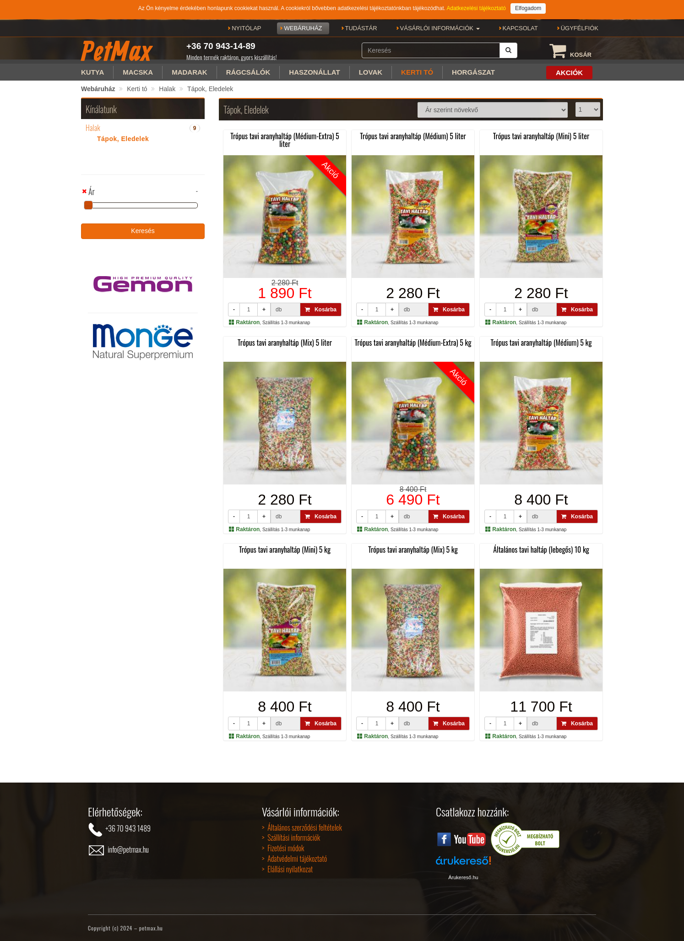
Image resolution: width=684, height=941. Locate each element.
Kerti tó (137, 88)
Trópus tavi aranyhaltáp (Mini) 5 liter (541, 136)
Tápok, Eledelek (210, 88)
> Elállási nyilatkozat (287, 869)
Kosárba (321, 309)
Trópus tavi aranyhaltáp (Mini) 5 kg (285, 549)
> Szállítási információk (291, 837)
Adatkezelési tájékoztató (475, 8)
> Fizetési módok (283, 848)
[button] (440, 28)
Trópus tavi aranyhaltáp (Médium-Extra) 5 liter (284, 140)
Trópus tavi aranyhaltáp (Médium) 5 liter (413, 136)
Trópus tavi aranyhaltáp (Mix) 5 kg (413, 549)
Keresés (142, 230)
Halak (167, 88)
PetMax (116, 50)
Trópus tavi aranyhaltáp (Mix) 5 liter (285, 342)
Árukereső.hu (463, 877)
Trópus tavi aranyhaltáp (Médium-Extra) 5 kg (412, 342)
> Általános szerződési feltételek (302, 827)
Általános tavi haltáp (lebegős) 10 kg (541, 549)
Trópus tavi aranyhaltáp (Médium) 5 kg (541, 342)
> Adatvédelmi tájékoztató (294, 858)
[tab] (142, 128)
